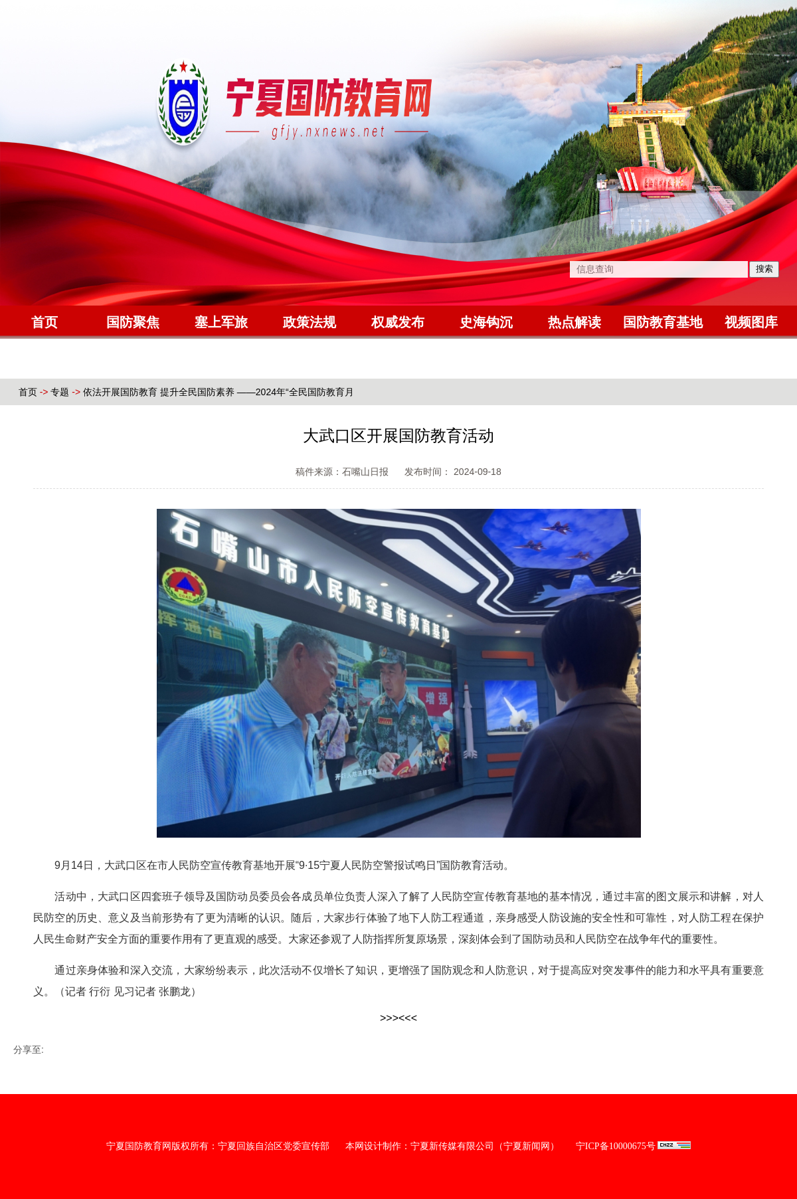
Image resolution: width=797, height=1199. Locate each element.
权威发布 (397, 322)
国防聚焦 (132, 322)
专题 (59, 392)
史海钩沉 (486, 322)
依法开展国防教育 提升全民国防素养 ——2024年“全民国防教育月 (218, 392)
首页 (44, 322)
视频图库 (751, 322)
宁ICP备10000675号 (616, 1146)
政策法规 (309, 322)
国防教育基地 (663, 322)
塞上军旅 (221, 322)
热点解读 (574, 322)
